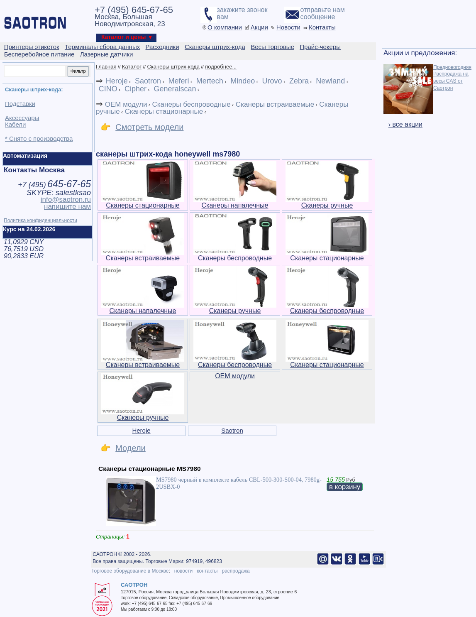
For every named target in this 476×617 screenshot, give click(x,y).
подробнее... (221, 67)
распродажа (235, 571)
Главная (106, 67)
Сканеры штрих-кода (173, 67)
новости (183, 571)
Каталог (132, 67)
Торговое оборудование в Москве (129, 571)
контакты (207, 571)
